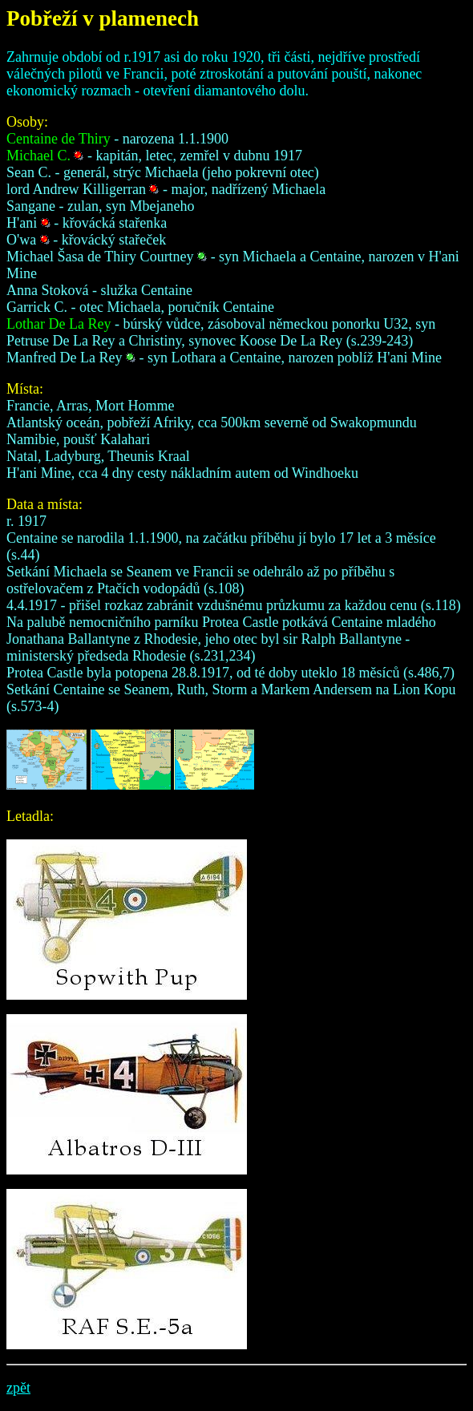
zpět (18, 1388)
